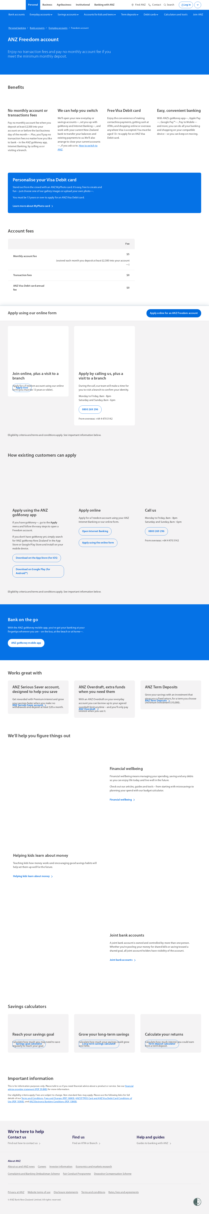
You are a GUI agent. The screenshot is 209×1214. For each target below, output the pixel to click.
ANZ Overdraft (89, 709)
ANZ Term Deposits (157, 700)
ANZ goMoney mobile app (26, 643)
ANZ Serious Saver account (29, 705)
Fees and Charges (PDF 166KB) (59, 1098)
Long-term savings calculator (99, 1044)
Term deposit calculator (162, 1044)
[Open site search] (169, 5)
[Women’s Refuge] (197, 1202)
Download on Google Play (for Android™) (33, 571)
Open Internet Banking (95, 531)
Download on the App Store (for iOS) (36, 558)
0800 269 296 (90, 409)
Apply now (22, 388)
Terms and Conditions (32, 1098)
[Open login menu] (197, 5)
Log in (186, 5)
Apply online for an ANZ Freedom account (174, 313)
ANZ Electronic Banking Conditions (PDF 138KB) (53, 1102)
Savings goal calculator (29, 1044)
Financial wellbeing (122, 800)
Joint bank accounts (123, 960)
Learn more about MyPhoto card (33, 206)
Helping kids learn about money (33, 876)
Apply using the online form (98, 543)
